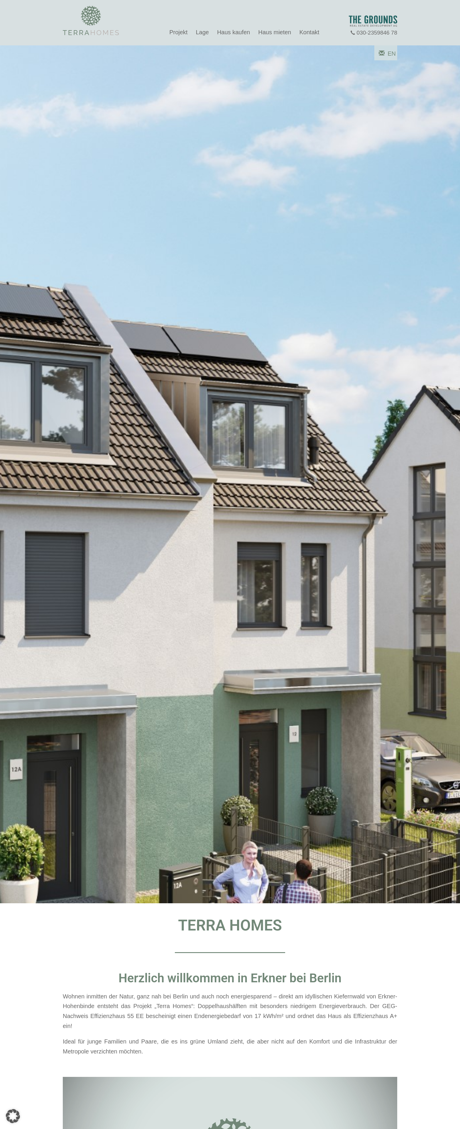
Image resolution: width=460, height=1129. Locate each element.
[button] (13, 1116)
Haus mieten (274, 32)
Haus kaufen (233, 32)
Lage (202, 32)
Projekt (178, 32)
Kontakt (309, 32)
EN (392, 53)
